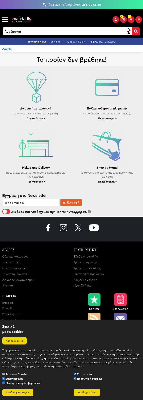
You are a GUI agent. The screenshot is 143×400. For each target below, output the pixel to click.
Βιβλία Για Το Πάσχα (103, 41)
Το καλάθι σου (11, 262)
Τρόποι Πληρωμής (85, 262)
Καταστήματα (11, 314)
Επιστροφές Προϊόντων (89, 274)
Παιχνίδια (55, 41)
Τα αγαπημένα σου (14, 274)
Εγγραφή (71, 202)
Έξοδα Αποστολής (86, 256)
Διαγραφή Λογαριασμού (18, 280)
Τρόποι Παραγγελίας (87, 268)
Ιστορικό (7, 302)
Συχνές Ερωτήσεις (85, 280)
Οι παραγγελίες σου (15, 268)
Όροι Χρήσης (82, 285)
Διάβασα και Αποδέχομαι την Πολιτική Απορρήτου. (46, 211)
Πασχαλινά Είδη (76, 41)
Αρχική (7, 49)
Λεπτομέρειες (14, 340)
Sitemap (7, 285)
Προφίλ (7, 308)
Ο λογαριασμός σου (15, 256)
